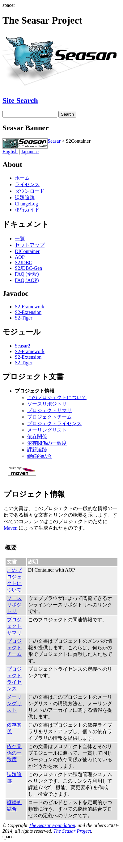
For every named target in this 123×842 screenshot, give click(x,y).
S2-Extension (28, 312)
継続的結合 (39, 456)
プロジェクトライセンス (54, 423)
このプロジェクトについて (57, 397)
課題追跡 (25, 197)
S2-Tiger (23, 317)
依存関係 (37, 436)
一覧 (20, 238)
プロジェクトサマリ (49, 410)
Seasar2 (22, 345)
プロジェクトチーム (49, 417)
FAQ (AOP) (27, 280)
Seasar (54, 141)
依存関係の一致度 (47, 443)
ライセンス (27, 184)
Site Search (20, 100)
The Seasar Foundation (52, 825)
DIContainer (27, 251)
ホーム (22, 178)
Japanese (30, 151)
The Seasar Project (72, 831)
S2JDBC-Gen (28, 268)
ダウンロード (30, 191)
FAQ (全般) (27, 274)
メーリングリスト (47, 430)
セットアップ (30, 245)
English (10, 151)
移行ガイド (27, 209)
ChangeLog (26, 203)
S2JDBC (23, 262)
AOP (20, 257)
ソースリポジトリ (47, 404)
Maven (10, 528)
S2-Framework (30, 306)
